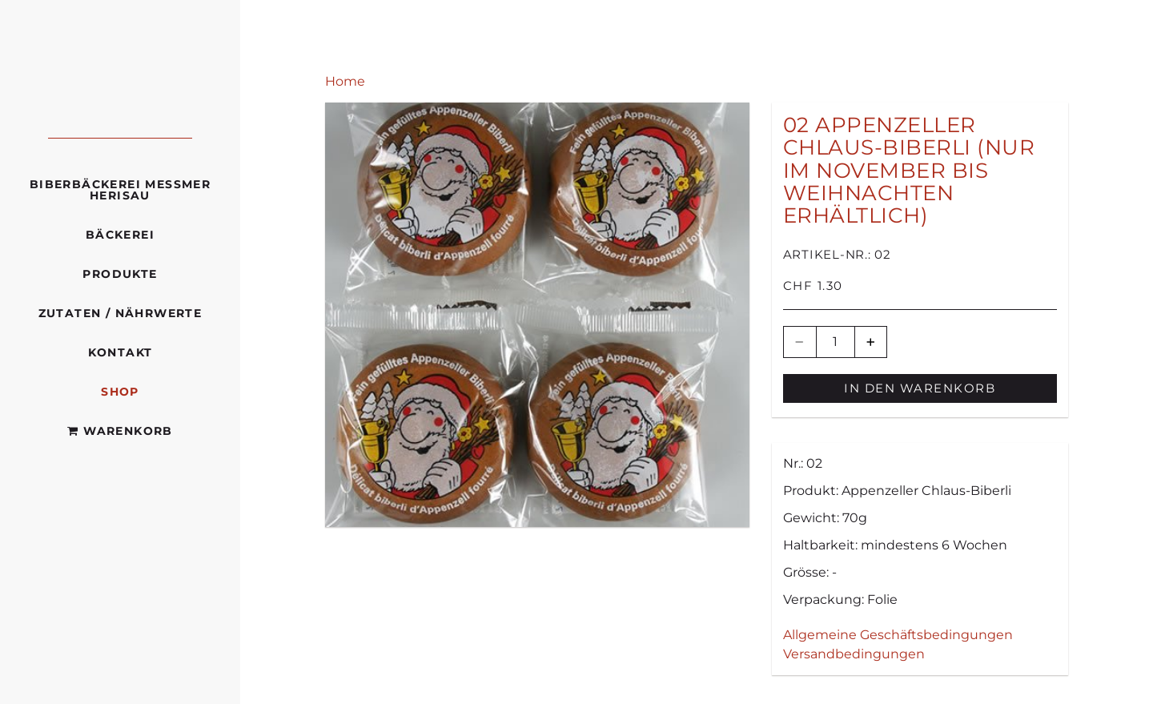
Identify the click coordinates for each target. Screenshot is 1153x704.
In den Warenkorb (919, 388)
